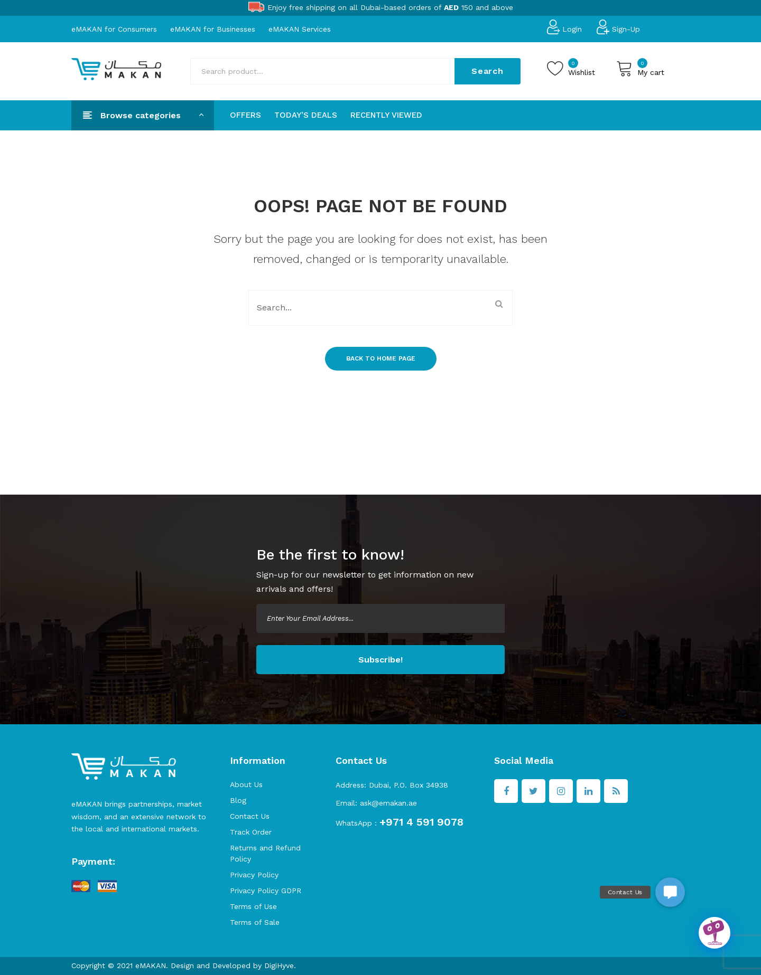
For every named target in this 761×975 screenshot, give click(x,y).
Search (487, 71)
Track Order (251, 832)
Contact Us (250, 816)
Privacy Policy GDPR (265, 890)
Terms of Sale (255, 922)
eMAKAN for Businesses (212, 28)
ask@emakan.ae (388, 803)
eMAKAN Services (299, 28)
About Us (246, 784)
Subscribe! (380, 660)
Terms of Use (253, 906)
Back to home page (380, 358)
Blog (238, 800)
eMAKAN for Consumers (114, 28)
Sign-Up (626, 28)
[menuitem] (245, 115)
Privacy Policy (254, 874)
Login (572, 28)
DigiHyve (279, 965)
